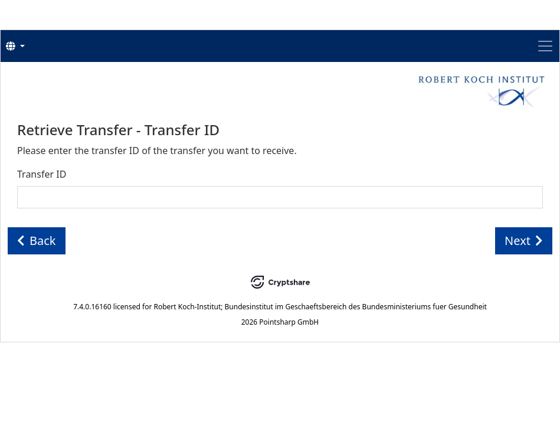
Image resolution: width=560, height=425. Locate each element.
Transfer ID (41, 174)
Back (36, 241)
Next (524, 241)
